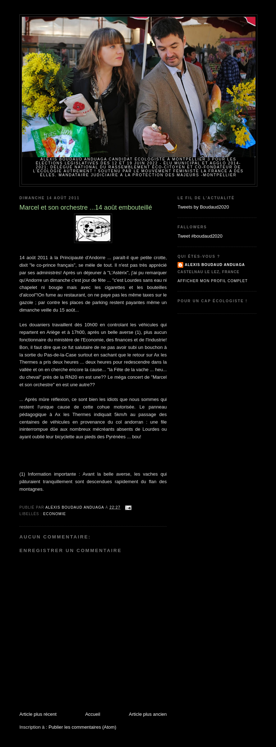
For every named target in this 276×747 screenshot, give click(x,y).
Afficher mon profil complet (213, 281)
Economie (54, 514)
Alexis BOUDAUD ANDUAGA (215, 265)
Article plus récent (37, 714)
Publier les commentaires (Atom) (82, 727)
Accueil (92, 714)
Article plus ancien (148, 714)
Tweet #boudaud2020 (200, 236)
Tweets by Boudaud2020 (203, 207)
